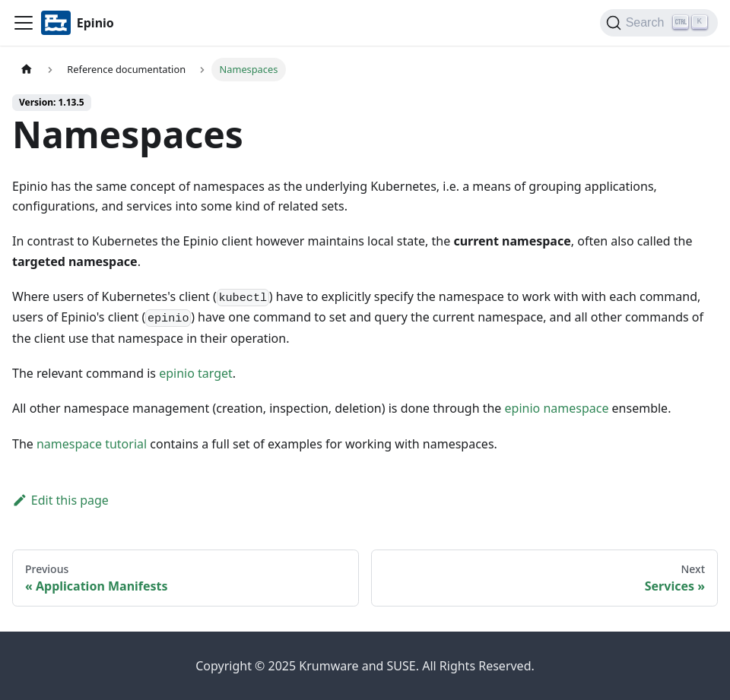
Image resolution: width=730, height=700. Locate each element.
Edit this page (60, 500)
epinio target (196, 373)
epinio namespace (557, 408)
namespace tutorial (91, 444)
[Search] (659, 22)
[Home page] (26, 69)
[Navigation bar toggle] (23, 22)
